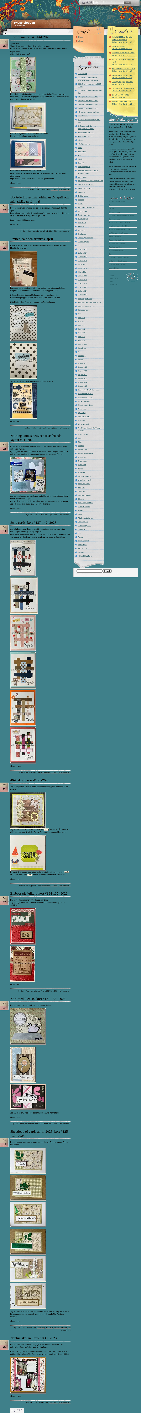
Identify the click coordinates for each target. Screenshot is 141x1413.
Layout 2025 (82, 386)
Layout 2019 (82, 363)
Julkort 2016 (82, 260)
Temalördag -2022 (84, 525)
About (80, 41)
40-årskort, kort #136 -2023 (29, 780)
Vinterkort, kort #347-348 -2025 (123, 54)
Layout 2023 (53, 515)
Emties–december (122, 47)
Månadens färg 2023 (85, 394)
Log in (112, 275)
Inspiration (82, 234)
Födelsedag (45, 772)
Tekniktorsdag (83, 522)
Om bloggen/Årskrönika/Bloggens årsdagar (90, 429)
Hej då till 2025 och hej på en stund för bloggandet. (122, 39)
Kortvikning (82, 348)
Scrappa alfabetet (84, 476)
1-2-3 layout (82, 74)
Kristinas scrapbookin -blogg (119, 226)
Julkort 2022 (82, 283)
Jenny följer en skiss (85, 238)
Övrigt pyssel (83, 434)
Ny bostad (82, 413)
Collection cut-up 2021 (86, 184)
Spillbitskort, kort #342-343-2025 (123, 89)
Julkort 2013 (82, 249)
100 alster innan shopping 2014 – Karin (90, 92)
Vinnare (81, 552)
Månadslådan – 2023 (85, 397)
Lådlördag (81, 356)
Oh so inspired (83, 424)
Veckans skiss (83, 548)
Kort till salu (82, 344)
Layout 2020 (82, 367)
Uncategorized (83, 541)
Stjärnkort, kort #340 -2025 (122, 103)
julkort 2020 (82, 276)
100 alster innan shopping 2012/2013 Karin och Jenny (88, 79)
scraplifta (81, 472)
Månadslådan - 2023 (50, 231)
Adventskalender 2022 (86, 136)
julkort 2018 (82, 268)
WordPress (113, 284)
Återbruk (81, 159)
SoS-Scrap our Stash (85, 503)
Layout (80, 359)
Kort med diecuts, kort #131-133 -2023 (38, 999)
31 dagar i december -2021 (88, 108)
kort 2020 (81, 321)
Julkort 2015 (82, 257)
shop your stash (84, 484)
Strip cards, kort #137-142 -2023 (33, 522)
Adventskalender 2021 (86, 132)
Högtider (81, 226)
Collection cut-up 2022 (86, 188)
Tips (79, 533)
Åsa (110, 205)
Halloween (82, 222)
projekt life (82, 457)
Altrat (80, 148)
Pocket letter (82, 449)
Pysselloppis (82, 461)
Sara (110, 254)
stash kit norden (84, 506)
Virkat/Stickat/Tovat (85, 556)
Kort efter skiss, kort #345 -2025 (123, 70)
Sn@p (46, 829)
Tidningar (81, 529)
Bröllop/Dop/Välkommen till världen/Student (88, 172)
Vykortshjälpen (114, 268)
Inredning (81, 230)
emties (49, 428)
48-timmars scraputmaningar (88, 112)
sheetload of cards (60, 1327)
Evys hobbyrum (114, 219)
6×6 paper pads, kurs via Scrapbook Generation (87, 127)
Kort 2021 (81, 325)
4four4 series (83, 116)
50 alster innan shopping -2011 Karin (89, 121)
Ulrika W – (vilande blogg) (118, 261)
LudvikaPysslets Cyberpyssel (88, 390)
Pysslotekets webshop (117, 250)
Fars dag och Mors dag (86, 207)
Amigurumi (82, 151)
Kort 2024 (81, 337)
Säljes (55, 428)
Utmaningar (82, 544)
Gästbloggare (83, 219)
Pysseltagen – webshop (117, 243)
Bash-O (81, 163)
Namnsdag (82, 409)
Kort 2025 (81, 340)
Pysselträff (82, 465)
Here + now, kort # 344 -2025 (122, 76)
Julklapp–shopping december (122, 83)
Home (80, 37)
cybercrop (81, 192)
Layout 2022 (82, 375)
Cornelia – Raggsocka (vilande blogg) (122, 215)
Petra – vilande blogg (116, 240)
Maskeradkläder (84, 401)
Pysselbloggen (24, 22)
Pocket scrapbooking (85, 453)
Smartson (81, 491)
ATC (79, 155)
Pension (81, 446)
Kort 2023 (54, 189)
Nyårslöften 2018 (84, 416)
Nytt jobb (81, 420)
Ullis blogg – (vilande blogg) (119, 257)
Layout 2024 (82, 382)
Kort (79, 314)
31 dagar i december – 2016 (88, 104)
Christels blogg (114, 212)
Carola (111, 208)
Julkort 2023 (45, 991)
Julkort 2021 (82, 279)
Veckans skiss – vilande (117, 264)
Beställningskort (84, 167)
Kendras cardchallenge (86, 306)
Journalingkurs (83, 241)
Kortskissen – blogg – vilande (119, 222)
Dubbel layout (83, 196)
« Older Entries (17, 1410)
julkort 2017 (82, 264)
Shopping (81, 487)
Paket (80, 438)
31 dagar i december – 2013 (88, 97)
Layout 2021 (82, 371)
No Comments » (64, 189)
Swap (80, 514)
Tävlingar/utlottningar (85, 518)
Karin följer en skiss (85, 299)
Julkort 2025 (82, 295)
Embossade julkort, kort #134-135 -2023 (39, 893)
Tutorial (81, 537)
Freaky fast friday (84, 215)
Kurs (80, 352)
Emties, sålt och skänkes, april (31, 239)
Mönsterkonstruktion (85, 405)
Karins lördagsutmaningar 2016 (89, 302)
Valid (114, 278)
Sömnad (81, 499)
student (81, 510)
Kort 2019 (81, 318)
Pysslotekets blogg (115, 247)
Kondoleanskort (83, 310)
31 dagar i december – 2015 (88, 100)
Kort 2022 (81, 329)
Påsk (80, 442)
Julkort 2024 (82, 291)
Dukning (81, 200)
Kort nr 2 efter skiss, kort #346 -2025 (123, 61)
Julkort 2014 (82, 253)
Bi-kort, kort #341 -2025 (122, 96)
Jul (79, 245)
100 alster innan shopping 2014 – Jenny (90, 85)
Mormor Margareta (115, 236)
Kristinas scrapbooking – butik (119, 229)
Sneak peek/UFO (84, 495)
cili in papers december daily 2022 (90, 181)
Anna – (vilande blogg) (117, 201)
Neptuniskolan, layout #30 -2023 (33, 1338)
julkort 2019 (82, 272)
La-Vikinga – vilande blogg (118, 233)
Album (80, 140)
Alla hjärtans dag (84, 144)
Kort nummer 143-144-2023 (30, 37)
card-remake (82, 177)
